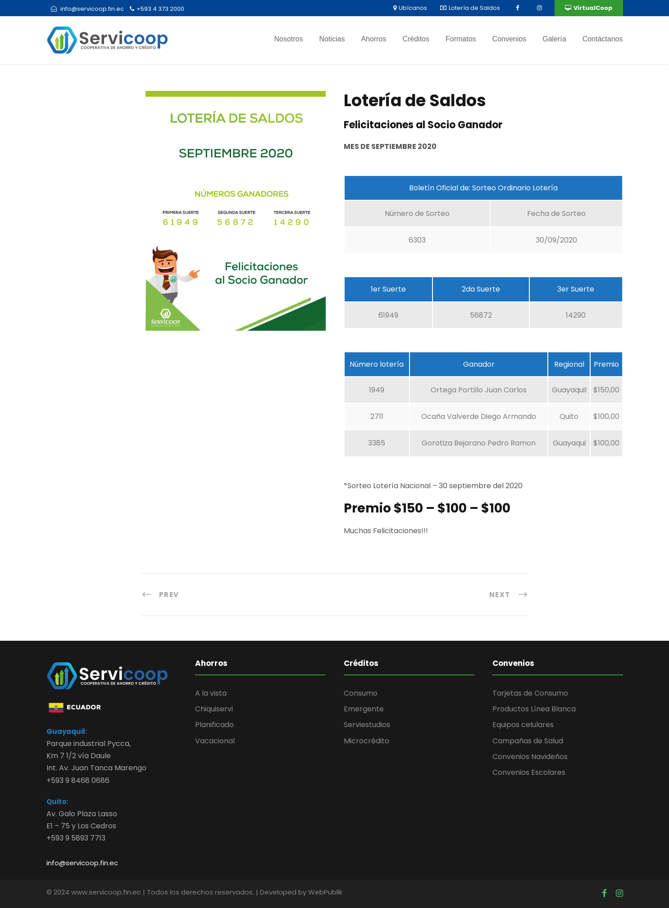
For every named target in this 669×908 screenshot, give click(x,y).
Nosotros (288, 39)
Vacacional (215, 741)
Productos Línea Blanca (534, 709)
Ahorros (373, 39)
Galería (554, 39)
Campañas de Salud (527, 741)
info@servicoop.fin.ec (82, 863)
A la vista (211, 693)
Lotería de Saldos (470, 8)
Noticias (332, 39)
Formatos (461, 39)
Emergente (364, 709)
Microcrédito (366, 741)
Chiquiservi (214, 709)
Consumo (361, 693)
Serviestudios (367, 724)
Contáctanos (603, 39)
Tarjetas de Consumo (530, 693)
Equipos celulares (523, 724)
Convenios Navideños (530, 756)
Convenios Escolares (528, 772)
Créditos (415, 39)
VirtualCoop (589, 8)
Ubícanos (410, 8)
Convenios (509, 39)
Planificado (214, 724)
